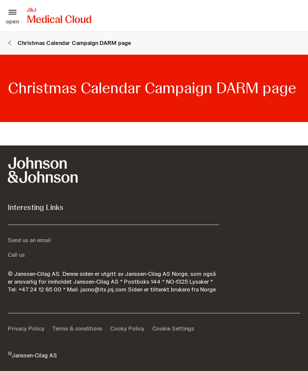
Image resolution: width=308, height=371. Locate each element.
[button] (12, 15)
